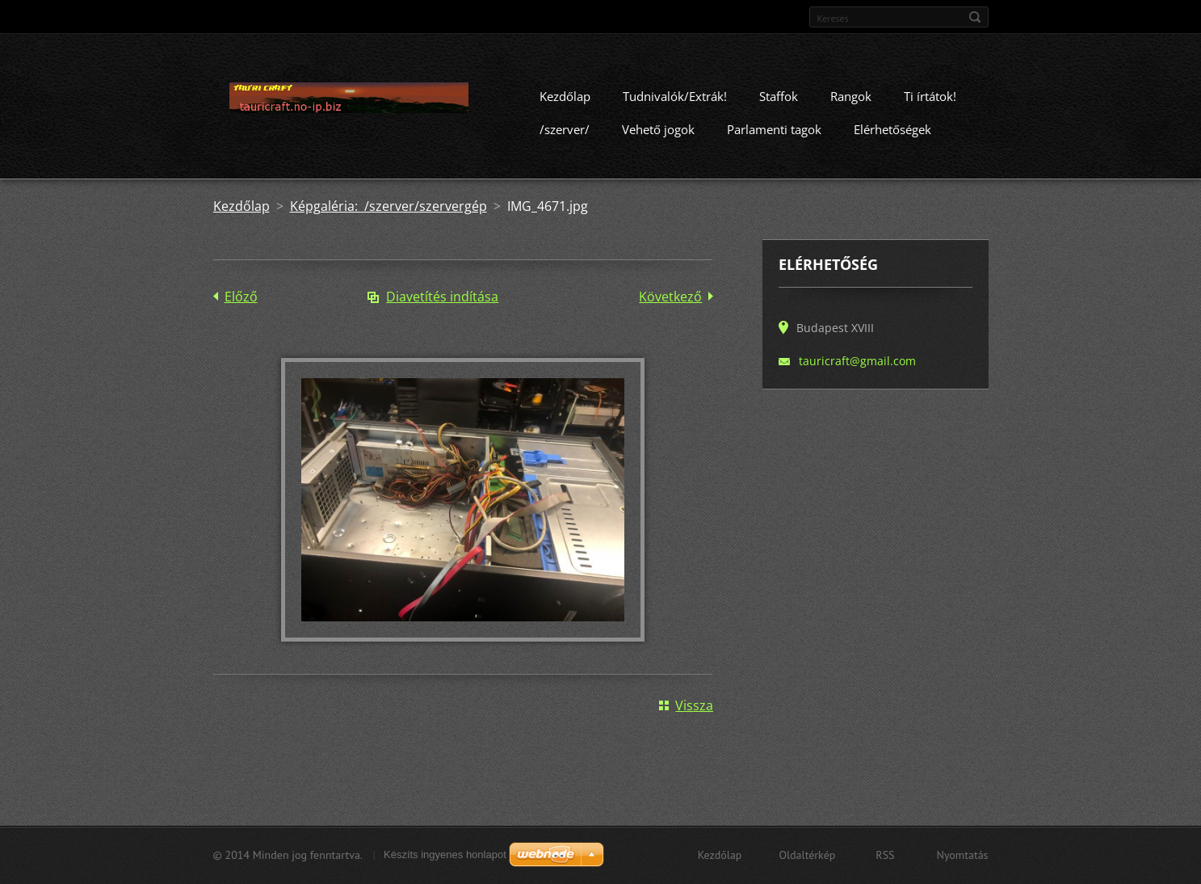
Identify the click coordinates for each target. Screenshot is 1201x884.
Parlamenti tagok (774, 135)
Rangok (850, 102)
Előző (241, 302)
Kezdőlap (565, 102)
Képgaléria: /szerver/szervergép (388, 212)
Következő (670, 302)
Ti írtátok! (930, 102)
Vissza (694, 711)
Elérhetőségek (892, 135)
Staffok (778, 102)
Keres (975, 17)
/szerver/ (565, 135)
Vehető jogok (658, 135)
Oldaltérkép (807, 855)
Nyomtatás (963, 855)
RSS (885, 855)
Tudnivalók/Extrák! (675, 102)
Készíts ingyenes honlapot (445, 854)
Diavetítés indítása (442, 302)
